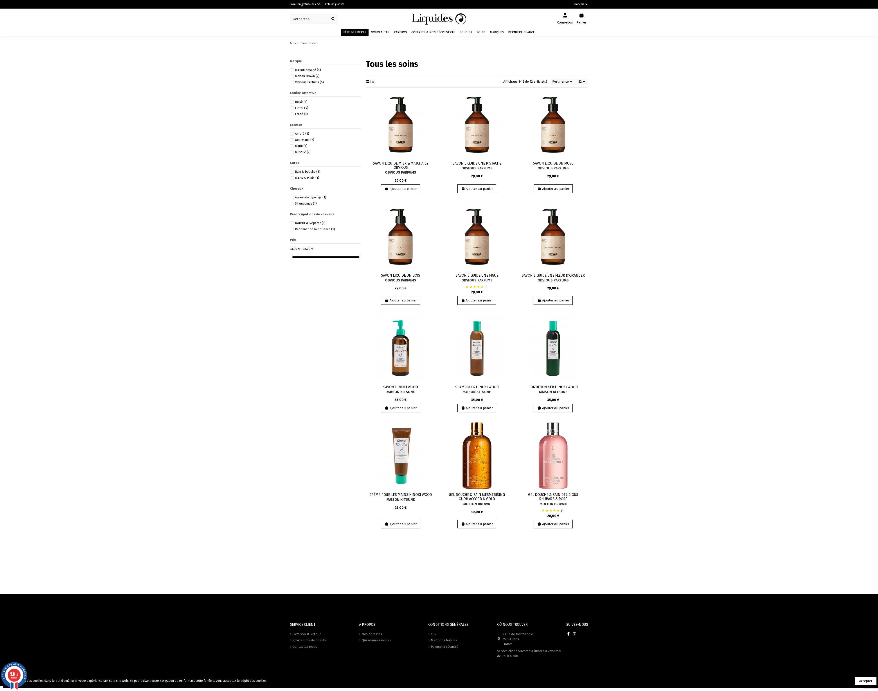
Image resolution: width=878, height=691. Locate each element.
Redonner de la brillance (315, 229)
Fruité (301, 114)
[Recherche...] (333, 19)
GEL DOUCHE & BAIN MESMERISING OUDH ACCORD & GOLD (477, 497)
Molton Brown (476, 504)
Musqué (303, 152)
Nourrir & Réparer (310, 223)
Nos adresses (372, 634)
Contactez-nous (305, 647)
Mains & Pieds (307, 178)
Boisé (301, 102)
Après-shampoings (310, 197)
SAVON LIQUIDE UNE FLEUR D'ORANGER (553, 275)
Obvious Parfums (400, 172)
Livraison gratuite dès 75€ (305, 4)
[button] (497, 32)
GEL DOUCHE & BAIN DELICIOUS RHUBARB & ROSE (553, 497)
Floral (301, 108)
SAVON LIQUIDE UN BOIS (400, 275)
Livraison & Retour (307, 634)
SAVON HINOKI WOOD (400, 387)
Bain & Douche (307, 172)
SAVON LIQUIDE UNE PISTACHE (477, 163)
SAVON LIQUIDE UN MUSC (553, 163)
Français (581, 4)
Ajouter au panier (401, 189)
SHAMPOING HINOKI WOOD (477, 387)
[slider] (291, 257)
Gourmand (304, 140)
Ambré (302, 134)
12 (582, 81)
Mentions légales (444, 640)
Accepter (865, 681)
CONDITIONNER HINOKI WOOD (553, 387)
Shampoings (306, 203)
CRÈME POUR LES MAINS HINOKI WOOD (400, 495)
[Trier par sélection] (562, 81)
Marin (301, 146)
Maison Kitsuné (401, 392)
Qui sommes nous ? (376, 640)
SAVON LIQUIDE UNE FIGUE (477, 275)
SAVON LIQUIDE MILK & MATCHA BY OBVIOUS (400, 165)
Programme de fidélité (309, 640)
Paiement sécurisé (444, 647)
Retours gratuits (334, 4)
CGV (433, 634)
